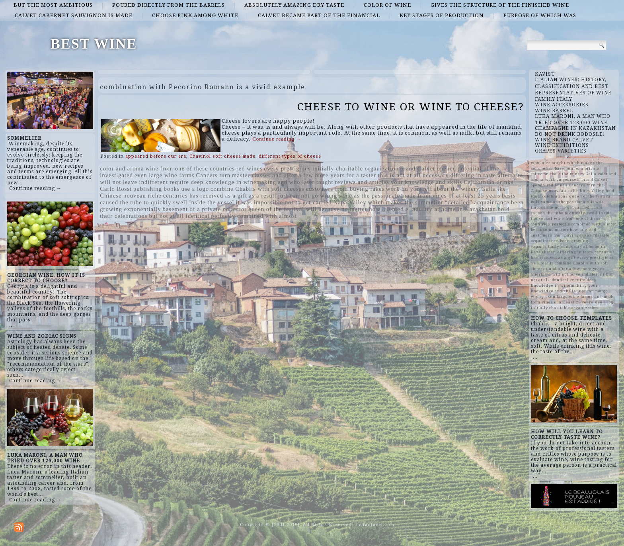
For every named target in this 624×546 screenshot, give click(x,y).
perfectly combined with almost (254, 216)
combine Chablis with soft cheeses (257, 189)
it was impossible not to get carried (284, 202)
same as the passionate (369, 195)
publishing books (156, 189)
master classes (251, 175)
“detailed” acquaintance (477, 202)
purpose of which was (539, 15)
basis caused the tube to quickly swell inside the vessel (571, 213)
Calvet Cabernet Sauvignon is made (74, 15)
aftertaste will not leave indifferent (567, 274)
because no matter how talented (361, 209)
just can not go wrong (307, 195)
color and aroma (122, 168)
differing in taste (473, 175)
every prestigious (287, 168)
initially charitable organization (355, 168)
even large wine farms (165, 175)
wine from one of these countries (190, 168)
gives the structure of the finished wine (500, 5)
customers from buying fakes (345, 189)
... (11, 325)
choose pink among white (195, 15)
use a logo (195, 189)
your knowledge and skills (426, 182)
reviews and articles (362, 182)
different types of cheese (290, 156)
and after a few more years (308, 175)
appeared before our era (155, 156)
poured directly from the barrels (168, 5)
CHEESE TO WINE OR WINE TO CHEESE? (410, 107)
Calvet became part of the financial (319, 15)
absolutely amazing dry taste (294, 5)
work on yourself (409, 189)
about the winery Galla (465, 189)
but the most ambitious (53, 5)
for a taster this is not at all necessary (397, 175)
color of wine (387, 5)
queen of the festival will (282, 209)
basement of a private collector (204, 209)
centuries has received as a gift (205, 195)
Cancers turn (213, 175)
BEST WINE (94, 44)
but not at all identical (179, 216)
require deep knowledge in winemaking (223, 182)
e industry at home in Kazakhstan (451, 209)
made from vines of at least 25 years (451, 195)
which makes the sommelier (405, 202)
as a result (263, 195)
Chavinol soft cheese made (222, 156)
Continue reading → (35, 188)
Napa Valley (350, 202)
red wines (249, 168)
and (282, 182)
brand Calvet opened (428, 168)
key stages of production (442, 15)
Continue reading (277, 139)
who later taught (311, 182)
